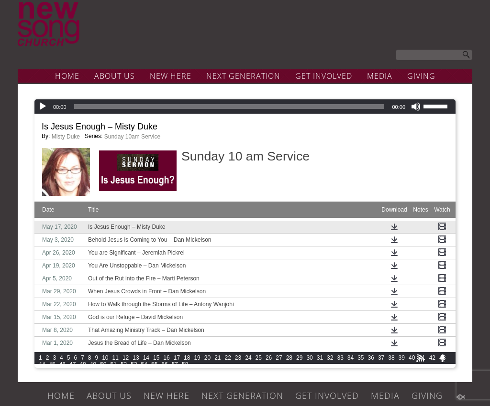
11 (115, 357)
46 (62, 364)
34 (350, 357)
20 (207, 357)
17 (177, 357)
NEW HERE (170, 76)
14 (146, 357)
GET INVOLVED (323, 76)
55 (154, 364)
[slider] (229, 106)
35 (360, 357)
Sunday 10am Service (132, 136)
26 (269, 357)
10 (105, 357)
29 (299, 357)
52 (124, 364)
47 (72, 364)
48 (82, 364)
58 (185, 364)
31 (320, 357)
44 (42, 364)
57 (175, 364)
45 (52, 364)
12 (125, 357)
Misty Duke (66, 136)
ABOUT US (114, 76)
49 (93, 364)
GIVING (421, 76)
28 (289, 357)
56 (164, 364)
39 (402, 357)
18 (187, 357)
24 (248, 357)
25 (259, 357)
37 (381, 357)
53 (134, 364)
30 (309, 357)
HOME (67, 76)
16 (166, 357)
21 (217, 357)
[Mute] (416, 106)
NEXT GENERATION (243, 76)
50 (103, 364)
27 (279, 357)
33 (340, 357)
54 (144, 364)
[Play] (42, 106)
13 (136, 357)
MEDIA (379, 76)
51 (114, 364)
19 (197, 357)
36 (371, 357)
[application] (245, 106)
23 (238, 357)
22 (228, 357)
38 (391, 357)
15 (156, 357)
